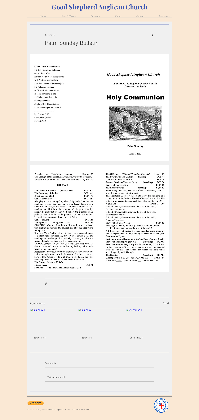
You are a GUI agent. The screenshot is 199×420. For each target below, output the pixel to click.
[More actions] (152, 35)
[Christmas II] (147, 321)
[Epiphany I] (99, 321)
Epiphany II (40, 337)
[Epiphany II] (51, 321)
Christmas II (136, 337)
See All (166, 303)
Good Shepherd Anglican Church (99, 7)
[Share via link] (46, 283)
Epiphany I (87, 337)
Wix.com (85, 410)
